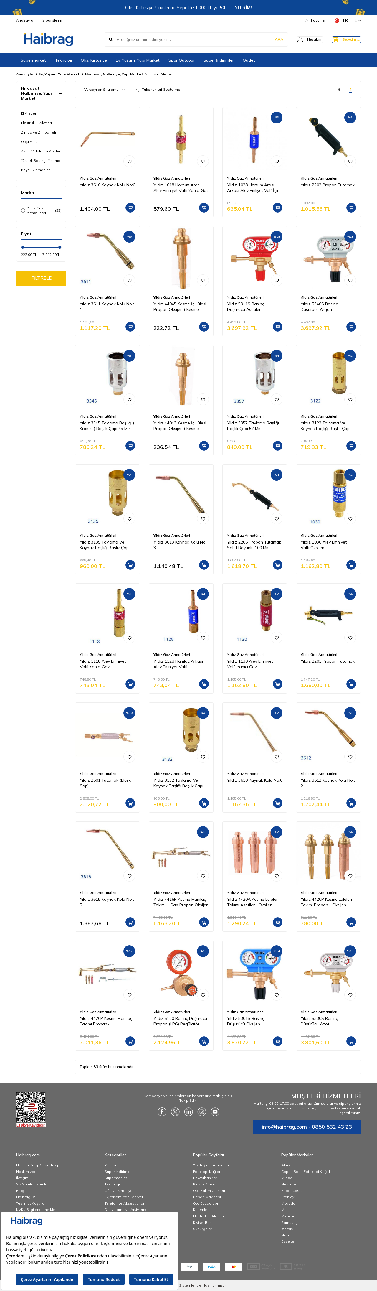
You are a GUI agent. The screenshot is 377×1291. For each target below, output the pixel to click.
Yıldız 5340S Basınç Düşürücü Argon (319, 306)
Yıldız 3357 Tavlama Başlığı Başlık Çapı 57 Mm (253, 425)
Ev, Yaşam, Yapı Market (138, 60)
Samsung (289, 1222)
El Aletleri (29, 113)
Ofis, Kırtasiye (94, 60)
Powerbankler (205, 1177)
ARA (268, 39)
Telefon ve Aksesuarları (125, 1203)
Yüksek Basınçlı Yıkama (40, 160)
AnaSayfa (24, 20)
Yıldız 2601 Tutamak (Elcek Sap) (105, 783)
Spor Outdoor (181, 60)
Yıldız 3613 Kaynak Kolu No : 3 (180, 544)
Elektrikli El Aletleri (36, 123)
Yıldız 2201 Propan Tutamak (328, 661)
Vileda (286, 1177)
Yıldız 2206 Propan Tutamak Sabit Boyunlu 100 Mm (254, 544)
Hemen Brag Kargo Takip (37, 1165)
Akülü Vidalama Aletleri (41, 151)
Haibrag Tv (25, 1197)
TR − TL (348, 20)
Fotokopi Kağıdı (206, 1171)
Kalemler (201, 1209)
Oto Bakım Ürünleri (209, 1190)
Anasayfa (24, 74)
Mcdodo (288, 1203)
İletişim (22, 1177)
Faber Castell (293, 1190)
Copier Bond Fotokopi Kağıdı (306, 1171)
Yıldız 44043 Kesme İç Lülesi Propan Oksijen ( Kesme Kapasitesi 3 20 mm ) (179, 426)
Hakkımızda (26, 1171)
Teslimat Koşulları (31, 1203)
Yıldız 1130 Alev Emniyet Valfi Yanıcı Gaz (250, 663)
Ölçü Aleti (29, 141)
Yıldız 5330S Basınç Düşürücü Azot (319, 1021)
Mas (285, 1209)
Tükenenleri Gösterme (158, 89)
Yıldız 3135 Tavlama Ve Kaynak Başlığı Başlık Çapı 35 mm (105, 545)
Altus (285, 1165)
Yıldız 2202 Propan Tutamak (328, 184)
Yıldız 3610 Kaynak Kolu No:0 (254, 780)
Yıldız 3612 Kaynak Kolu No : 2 (328, 783)
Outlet (249, 60)
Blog (20, 1190)
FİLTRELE (41, 279)
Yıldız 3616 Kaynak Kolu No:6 (107, 184)
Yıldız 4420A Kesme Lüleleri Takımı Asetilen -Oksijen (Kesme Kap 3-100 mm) (253, 902)
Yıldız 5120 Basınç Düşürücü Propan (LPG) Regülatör (180, 1021)
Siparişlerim (52, 20)
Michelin (288, 1216)
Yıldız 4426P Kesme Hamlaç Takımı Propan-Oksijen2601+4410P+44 (106, 1021)
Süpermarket (33, 60)
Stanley (287, 1197)
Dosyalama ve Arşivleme (126, 1209)
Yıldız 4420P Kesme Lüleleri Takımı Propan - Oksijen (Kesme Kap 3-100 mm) (326, 902)
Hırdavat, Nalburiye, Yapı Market (114, 74)
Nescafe (288, 1184)
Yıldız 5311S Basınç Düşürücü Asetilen (245, 306)
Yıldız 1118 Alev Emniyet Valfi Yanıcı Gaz (103, 663)
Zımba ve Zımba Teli (38, 132)
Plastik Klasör (204, 1184)
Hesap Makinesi (207, 1197)
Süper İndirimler (219, 60)
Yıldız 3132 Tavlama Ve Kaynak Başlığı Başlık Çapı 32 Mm (178, 783)
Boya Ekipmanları (36, 170)
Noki (285, 1235)
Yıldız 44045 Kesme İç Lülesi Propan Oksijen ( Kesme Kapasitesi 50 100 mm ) (179, 306)
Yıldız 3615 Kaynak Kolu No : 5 (107, 902)
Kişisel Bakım (204, 1222)
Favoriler (315, 20)
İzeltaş (287, 1228)
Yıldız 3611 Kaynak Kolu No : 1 (107, 306)
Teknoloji (63, 60)
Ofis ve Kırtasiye (119, 1190)
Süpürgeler (202, 1228)
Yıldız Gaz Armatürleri (41, 210)
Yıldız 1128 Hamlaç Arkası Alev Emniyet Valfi (178, 663)
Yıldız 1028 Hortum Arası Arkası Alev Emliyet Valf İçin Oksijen (253, 187)
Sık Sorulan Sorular (32, 1184)
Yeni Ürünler (115, 1165)
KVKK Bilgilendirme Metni (37, 1209)
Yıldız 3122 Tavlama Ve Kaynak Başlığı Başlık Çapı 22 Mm (325, 426)
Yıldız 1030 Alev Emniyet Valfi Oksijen (324, 544)
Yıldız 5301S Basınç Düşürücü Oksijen (245, 1021)
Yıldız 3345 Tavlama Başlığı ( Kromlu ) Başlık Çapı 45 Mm (107, 425)
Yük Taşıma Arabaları (211, 1165)
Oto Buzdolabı (205, 1203)
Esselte (287, 1241)
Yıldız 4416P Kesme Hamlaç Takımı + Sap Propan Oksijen (181, 902)
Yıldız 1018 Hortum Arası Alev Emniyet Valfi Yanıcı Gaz (181, 187)
